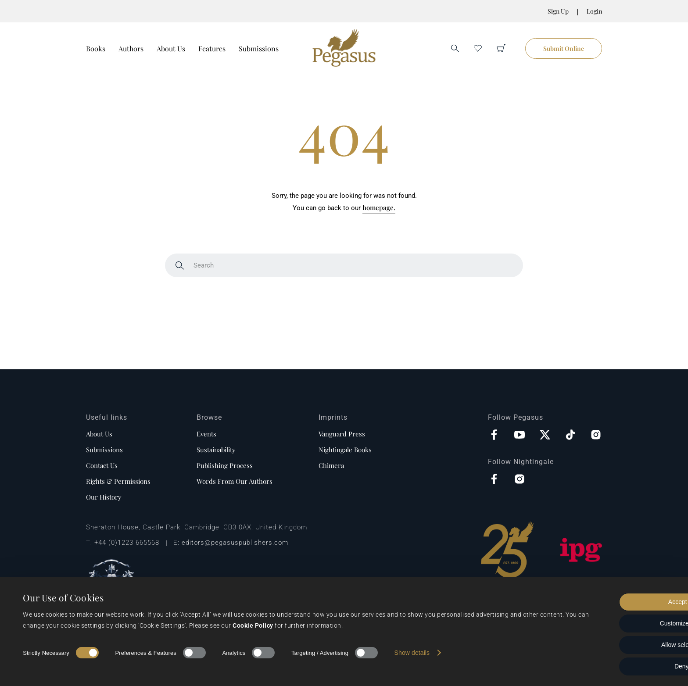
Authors (130, 48)
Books (95, 48)
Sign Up (558, 11)
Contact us (102, 465)
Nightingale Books (345, 449)
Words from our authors (234, 481)
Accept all (615, 601)
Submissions (259, 48)
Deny (615, 666)
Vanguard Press (342, 433)
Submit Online (563, 48)
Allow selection (615, 644)
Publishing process (225, 465)
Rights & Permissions (118, 481)
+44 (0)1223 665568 (126, 543)
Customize (615, 623)
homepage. (378, 207)
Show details (412, 652)
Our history (104, 497)
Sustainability (216, 449)
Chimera (331, 465)
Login (594, 11)
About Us (171, 48)
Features (212, 48)
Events (206, 433)
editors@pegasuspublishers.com (235, 543)
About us (99, 433)
